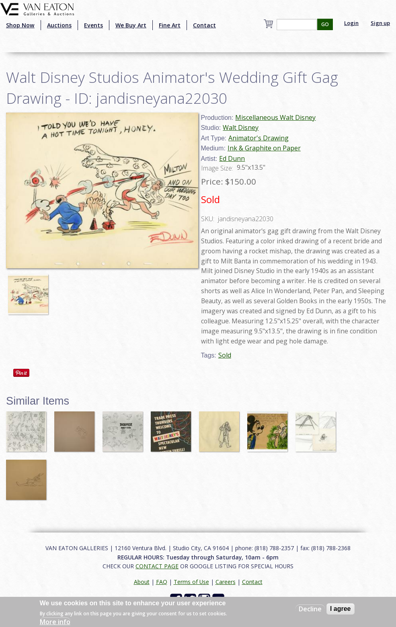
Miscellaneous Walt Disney (275, 117)
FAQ (161, 582)
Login (351, 23)
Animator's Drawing (258, 138)
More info (55, 621)
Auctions (59, 25)
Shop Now (20, 25)
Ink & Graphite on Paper (264, 148)
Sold (224, 355)
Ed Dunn (232, 158)
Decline (310, 608)
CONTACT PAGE (157, 566)
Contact (204, 25)
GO (325, 24)
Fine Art (170, 25)
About (142, 582)
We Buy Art (130, 25)
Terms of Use (191, 582)
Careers (225, 582)
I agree (340, 608)
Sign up (380, 23)
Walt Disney (241, 127)
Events (93, 25)
